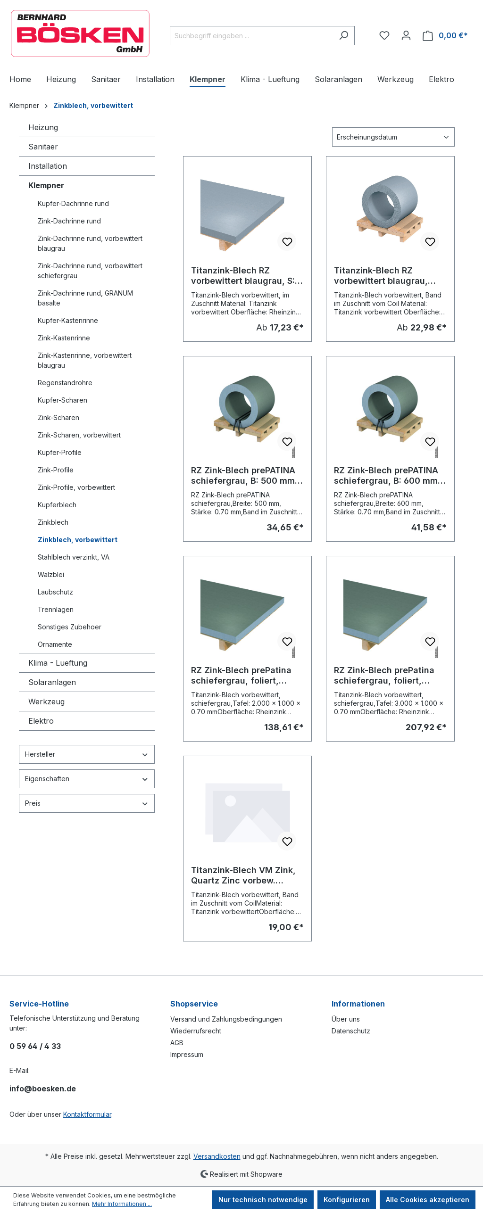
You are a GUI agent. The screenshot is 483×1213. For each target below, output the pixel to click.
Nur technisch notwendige (263, 1200)
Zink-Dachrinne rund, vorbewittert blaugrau (90, 243)
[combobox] (251, 35)
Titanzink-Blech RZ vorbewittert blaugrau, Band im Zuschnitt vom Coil (382, 275)
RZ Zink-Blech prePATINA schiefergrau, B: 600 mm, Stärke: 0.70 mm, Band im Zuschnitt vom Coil (387, 475)
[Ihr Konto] (406, 35)
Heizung (43, 127)
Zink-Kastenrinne (64, 338)
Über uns (346, 1019)
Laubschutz (55, 592)
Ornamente (55, 644)
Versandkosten (217, 1156)
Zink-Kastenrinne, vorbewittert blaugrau (85, 360)
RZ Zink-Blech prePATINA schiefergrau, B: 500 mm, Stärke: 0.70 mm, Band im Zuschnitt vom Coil (244, 475)
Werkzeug (46, 701)
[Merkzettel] (384, 35)
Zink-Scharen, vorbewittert (79, 435)
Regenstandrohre (65, 383)
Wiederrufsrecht (195, 1031)
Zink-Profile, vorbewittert (76, 487)
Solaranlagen (52, 682)
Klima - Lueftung (57, 663)
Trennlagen (56, 609)
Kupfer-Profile (60, 452)
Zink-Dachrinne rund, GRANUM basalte (85, 298)
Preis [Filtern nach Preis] (87, 803)
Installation (47, 166)
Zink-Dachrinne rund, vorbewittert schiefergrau (90, 271)
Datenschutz (351, 1031)
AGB (176, 1043)
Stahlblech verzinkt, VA (73, 557)
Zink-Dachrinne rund (69, 221)
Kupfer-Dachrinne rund (73, 203)
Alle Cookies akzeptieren (427, 1200)
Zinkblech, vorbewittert (77, 540)
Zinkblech (53, 522)
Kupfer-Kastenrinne (68, 320)
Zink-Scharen (58, 417)
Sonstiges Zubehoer (69, 627)
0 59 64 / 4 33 (35, 1046)
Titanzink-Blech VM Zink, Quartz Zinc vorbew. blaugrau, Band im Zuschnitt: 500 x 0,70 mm (245, 875)
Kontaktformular (87, 1114)
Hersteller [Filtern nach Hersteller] (87, 754)
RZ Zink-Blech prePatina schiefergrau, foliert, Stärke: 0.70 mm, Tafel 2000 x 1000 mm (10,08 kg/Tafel (241, 675)
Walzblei (51, 574)
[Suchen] (344, 35)
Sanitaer (43, 146)
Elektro (41, 721)
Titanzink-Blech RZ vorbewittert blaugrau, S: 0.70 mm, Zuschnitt (243, 275)
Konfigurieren (347, 1200)
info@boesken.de (42, 1088)
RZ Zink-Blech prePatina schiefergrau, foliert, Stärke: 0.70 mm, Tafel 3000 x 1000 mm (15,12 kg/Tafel (384, 675)
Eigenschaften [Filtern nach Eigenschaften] (87, 779)
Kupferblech (57, 505)
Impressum (186, 1054)
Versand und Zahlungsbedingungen (226, 1019)
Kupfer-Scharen (62, 400)
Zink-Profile (56, 470)
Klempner (46, 185)
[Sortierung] (393, 137)
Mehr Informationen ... (122, 1203)
